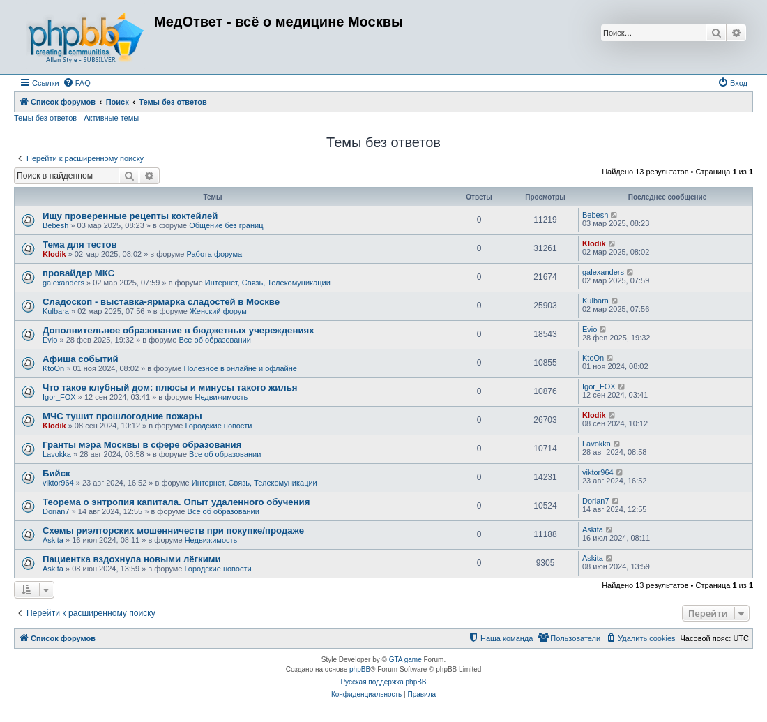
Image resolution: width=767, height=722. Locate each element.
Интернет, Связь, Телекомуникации (268, 282)
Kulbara (56, 311)
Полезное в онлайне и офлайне (240, 368)
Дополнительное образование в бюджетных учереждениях (178, 330)
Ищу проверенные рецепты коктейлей (130, 216)
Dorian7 (56, 511)
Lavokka (57, 454)
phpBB (359, 669)
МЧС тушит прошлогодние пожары (122, 416)
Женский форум (218, 311)
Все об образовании (215, 340)
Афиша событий (81, 359)
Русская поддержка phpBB (383, 682)
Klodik (54, 254)
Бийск (56, 473)
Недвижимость (221, 397)
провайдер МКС (78, 273)
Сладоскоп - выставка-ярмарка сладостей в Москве (161, 301)
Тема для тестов (80, 244)
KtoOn (53, 368)
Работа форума (215, 254)
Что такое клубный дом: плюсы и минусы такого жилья (170, 387)
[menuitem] (77, 83)
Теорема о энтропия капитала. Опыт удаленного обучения (176, 502)
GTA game (405, 659)
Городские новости (218, 425)
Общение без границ (226, 225)
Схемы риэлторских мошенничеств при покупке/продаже (173, 530)
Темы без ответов (45, 118)
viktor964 (58, 483)
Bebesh (55, 225)
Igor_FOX (59, 397)
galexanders (63, 282)
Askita (53, 540)
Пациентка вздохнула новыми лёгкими (132, 559)
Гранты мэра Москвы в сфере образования (142, 444)
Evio (50, 340)
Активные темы (111, 118)
